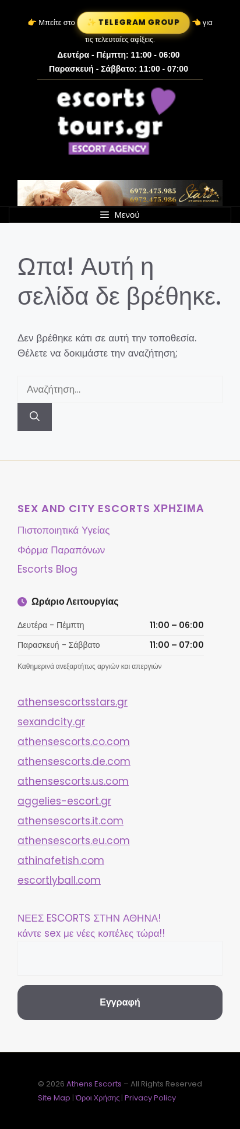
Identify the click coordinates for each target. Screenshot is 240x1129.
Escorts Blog (47, 569)
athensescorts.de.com (73, 761)
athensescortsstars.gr (72, 702)
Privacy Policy (150, 1097)
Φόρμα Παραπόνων (61, 550)
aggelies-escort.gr (64, 801)
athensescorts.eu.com (73, 841)
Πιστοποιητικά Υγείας (63, 530)
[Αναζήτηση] (34, 417)
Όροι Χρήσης (97, 1097)
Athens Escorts (94, 1083)
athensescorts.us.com (73, 781)
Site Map (54, 1097)
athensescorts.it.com (70, 821)
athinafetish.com (60, 860)
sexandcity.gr (51, 722)
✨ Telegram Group (133, 22)
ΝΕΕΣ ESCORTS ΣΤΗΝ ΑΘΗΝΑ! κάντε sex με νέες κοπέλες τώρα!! (91, 925)
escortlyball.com (59, 880)
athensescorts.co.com (73, 742)
